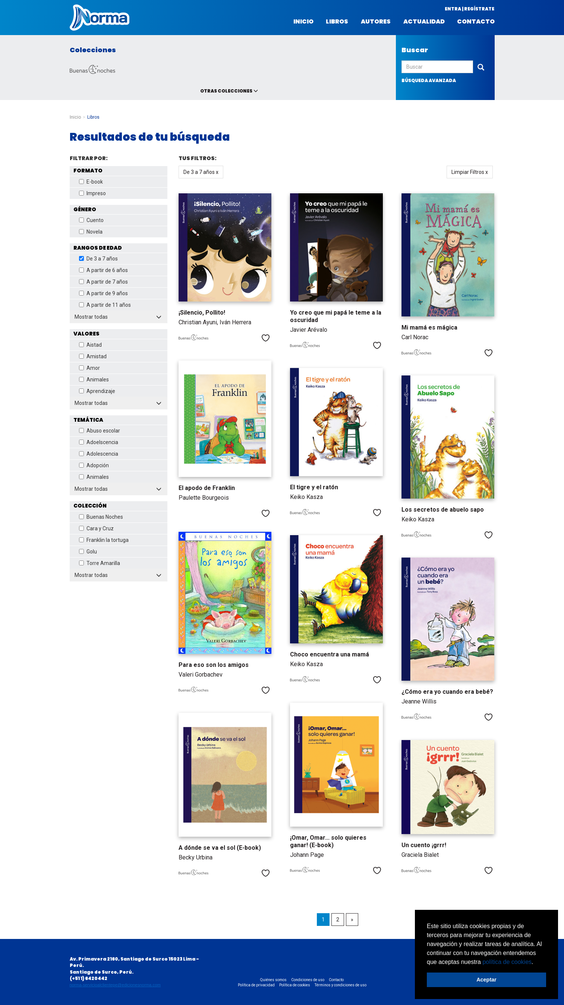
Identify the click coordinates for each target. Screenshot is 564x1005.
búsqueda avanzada (428, 80)
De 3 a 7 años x (200, 172)
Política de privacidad (256, 985)
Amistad (93, 356)
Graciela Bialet (420, 854)
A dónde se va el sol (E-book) (220, 847)
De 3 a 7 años (98, 259)
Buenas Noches (101, 517)
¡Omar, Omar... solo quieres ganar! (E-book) (328, 841)
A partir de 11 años (105, 305)
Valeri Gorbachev (201, 674)
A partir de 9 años (103, 293)
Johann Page (307, 854)
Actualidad (424, 22)
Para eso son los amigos (214, 664)
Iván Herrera (235, 322)
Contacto (476, 22)
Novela (91, 232)
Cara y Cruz (96, 528)
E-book (91, 182)
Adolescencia (98, 454)
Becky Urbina (195, 857)
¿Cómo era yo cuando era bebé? (447, 691)
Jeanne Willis (419, 701)
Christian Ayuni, (199, 322)
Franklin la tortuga (104, 540)
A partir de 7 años (103, 282)
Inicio (303, 22)
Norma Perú (99, 17)
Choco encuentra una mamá (329, 654)
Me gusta (266, 337)
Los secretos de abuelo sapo (442, 509)
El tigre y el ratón (314, 487)
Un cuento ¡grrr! (423, 845)
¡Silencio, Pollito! (202, 312)
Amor (89, 368)
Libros (337, 22)
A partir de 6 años (103, 270)
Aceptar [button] (486, 980)
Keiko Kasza (306, 496)
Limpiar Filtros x (469, 172)
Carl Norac (414, 337)
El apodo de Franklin (207, 487)
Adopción (94, 465)
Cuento (91, 220)
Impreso (92, 193)
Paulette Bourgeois (204, 497)
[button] (536, 962)
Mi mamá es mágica (429, 327)
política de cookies (507, 962)
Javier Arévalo (308, 329)
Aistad (90, 345)
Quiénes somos (273, 980)
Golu (88, 552)
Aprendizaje (97, 391)
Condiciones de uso (307, 980)
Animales (94, 380)
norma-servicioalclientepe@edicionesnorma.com (115, 985)
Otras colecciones (226, 91)
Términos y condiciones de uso (340, 985)
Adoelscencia (98, 442)
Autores (376, 21)
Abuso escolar (99, 431)
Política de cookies (294, 985)
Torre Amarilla (99, 563)
